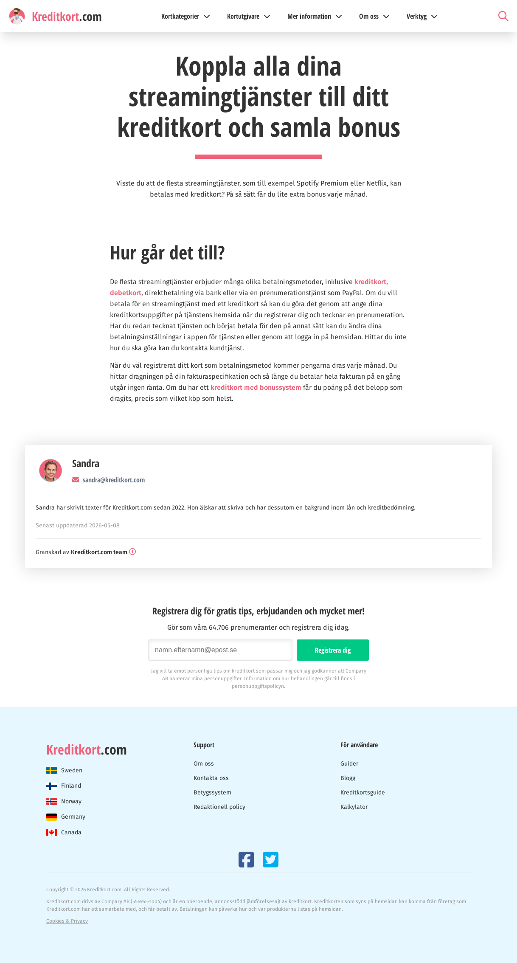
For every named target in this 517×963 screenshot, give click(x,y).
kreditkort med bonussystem (256, 387)
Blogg (347, 778)
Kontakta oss (211, 778)
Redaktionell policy (219, 807)
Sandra (85, 463)
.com (86, 749)
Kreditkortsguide (362, 792)
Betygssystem (212, 792)
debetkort (125, 293)
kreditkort (370, 282)
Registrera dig (333, 650)
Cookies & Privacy (67, 921)
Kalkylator (354, 807)
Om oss (204, 763)
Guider (349, 763)
